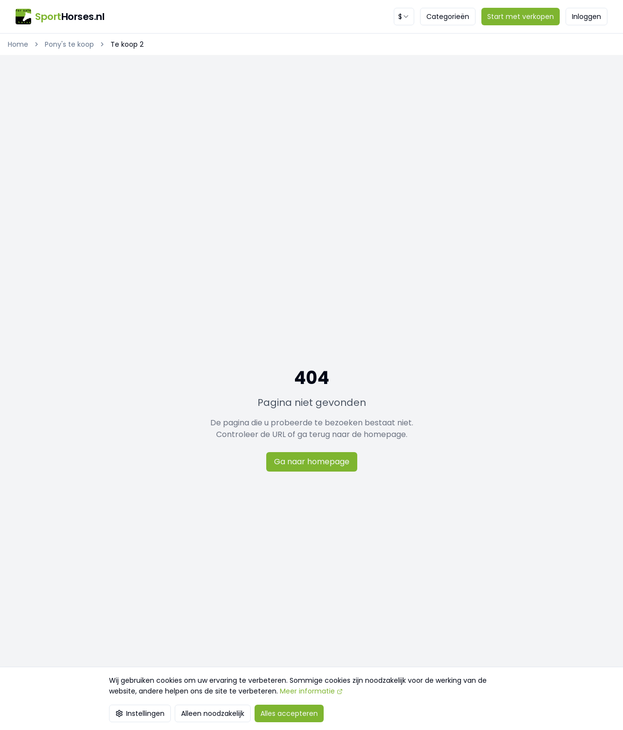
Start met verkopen (520, 16)
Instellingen (140, 713)
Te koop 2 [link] (127, 44)
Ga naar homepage (311, 461)
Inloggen (586, 16)
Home (18, 44)
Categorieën (447, 16)
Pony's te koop (69, 44)
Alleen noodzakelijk (212, 713)
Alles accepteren (289, 713)
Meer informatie (311, 691)
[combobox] (404, 16)
